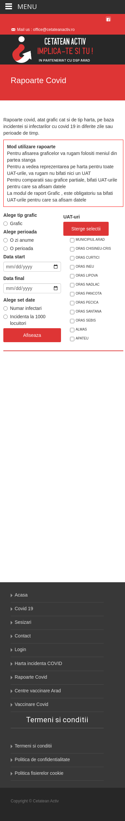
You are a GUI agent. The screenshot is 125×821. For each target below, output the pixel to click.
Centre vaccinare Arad (38, 690)
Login (20, 649)
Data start (14, 256)
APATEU (82, 338)
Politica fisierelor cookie (39, 773)
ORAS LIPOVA (87, 275)
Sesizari (23, 622)
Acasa (21, 595)
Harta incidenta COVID (38, 663)
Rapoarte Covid (31, 677)
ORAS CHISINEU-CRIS (93, 248)
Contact (23, 635)
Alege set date (19, 300)
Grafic (16, 223)
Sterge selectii (86, 228)
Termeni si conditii (33, 746)
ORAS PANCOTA (89, 293)
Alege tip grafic (20, 215)
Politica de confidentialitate (42, 759)
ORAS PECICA (87, 302)
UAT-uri (71, 216)
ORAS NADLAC (88, 284)
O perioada (21, 248)
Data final (13, 278)
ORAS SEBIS (86, 320)
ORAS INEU (85, 266)
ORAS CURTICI (88, 257)
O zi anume (22, 240)
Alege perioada (20, 231)
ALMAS (81, 329)
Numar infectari (26, 308)
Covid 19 (24, 608)
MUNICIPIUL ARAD (90, 239)
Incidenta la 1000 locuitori (28, 320)
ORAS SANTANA (89, 311)
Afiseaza (32, 335)
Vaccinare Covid (31, 704)
